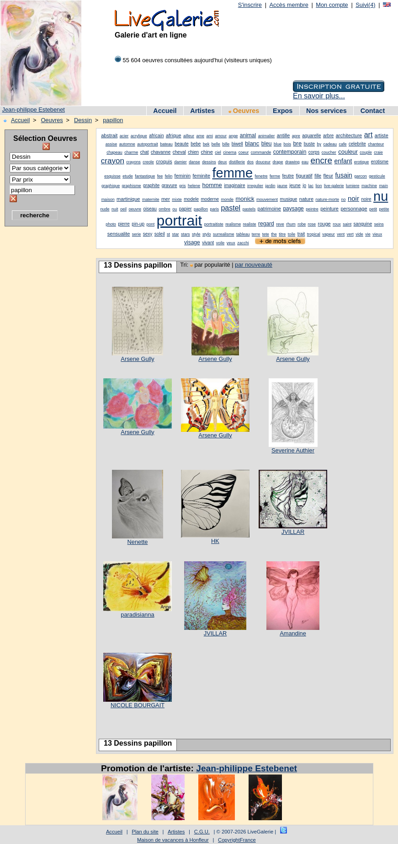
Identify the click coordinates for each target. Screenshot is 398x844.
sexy (148, 234)
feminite (202, 175)
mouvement (267, 199)
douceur (263, 162)
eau (305, 162)
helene (194, 185)
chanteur (376, 144)
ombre (164, 209)
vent (341, 234)
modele (191, 199)
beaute (182, 143)
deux (222, 162)
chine (207, 152)
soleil (159, 234)
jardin (270, 185)
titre (282, 234)
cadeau (330, 144)
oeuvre (134, 209)
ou (174, 209)
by (319, 144)
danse (194, 162)
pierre (124, 223)
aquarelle (311, 135)
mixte (177, 199)
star (175, 234)
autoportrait (147, 144)
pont (151, 224)
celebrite (357, 143)
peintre (312, 209)
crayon (112, 160)
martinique (128, 199)
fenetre (261, 176)
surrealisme (223, 234)
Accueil (164, 110)
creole (148, 162)
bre (297, 143)
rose (312, 224)
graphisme (131, 185)
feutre (288, 175)
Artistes (202, 110)
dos (250, 162)
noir (353, 198)
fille (317, 175)
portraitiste (213, 224)
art (368, 135)
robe (301, 224)
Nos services (326, 110)
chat (144, 152)
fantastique (145, 176)
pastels (249, 209)
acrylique (139, 136)
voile (220, 243)
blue (277, 144)
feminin (183, 175)
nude (104, 209)
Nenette (137, 541)
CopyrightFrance (237, 840)
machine (369, 185)
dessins (209, 162)
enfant (343, 161)
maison (108, 199)
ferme (275, 176)
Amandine (293, 633)
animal (248, 135)
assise (111, 144)
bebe (196, 143)
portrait (179, 220)
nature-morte (327, 199)
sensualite (118, 234)
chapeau (114, 152)
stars (185, 234)
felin (169, 176)
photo (111, 224)
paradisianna (137, 614)
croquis (164, 161)
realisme (233, 224)
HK (215, 541)
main (383, 185)
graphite (151, 185)
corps (313, 152)
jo (304, 185)
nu (380, 196)
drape (278, 162)
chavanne (160, 152)
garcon (360, 176)
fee (160, 176)
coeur (244, 152)
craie (378, 152)
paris (214, 209)
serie (136, 234)
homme (212, 185)
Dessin (83, 120)
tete (265, 234)
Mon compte (332, 4)
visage (192, 242)
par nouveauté (253, 264)
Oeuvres (244, 110)
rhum (291, 224)
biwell (237, 143)
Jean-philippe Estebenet (33, 109)
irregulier (255, 185)
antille (283, 135)
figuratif (304, 175)
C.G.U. (202, 831)
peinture (329, 208)
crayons (133, 162)
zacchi (243, 243)
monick (244, 198)
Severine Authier (292, 450)
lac (311, 185)
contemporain (290, 152)
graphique (110, 185)
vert (350, 234)
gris (182, 185)
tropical (313, 234)
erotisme (379, 161)
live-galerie (334, 185)
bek (206, 144)
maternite (150, 199)
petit (373, 209)
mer (165, 199)
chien (193, 152)
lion (318, 185)
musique (288, 199)
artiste (381, 135)
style (196, 234)
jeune (294, 185)
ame (200, 136)
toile (292, 234)
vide (359, 234)
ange (233, 136)
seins (379, 224)
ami (209, 136)
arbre (328, 135)
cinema (229, 152)
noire (366, 199)
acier (124, 136)
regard (266, 223)
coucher (329, 152)
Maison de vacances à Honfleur (173, 840)
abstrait (109, 135)
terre (256, 234)
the (274, 234)
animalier (266, 136)
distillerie (237, 162)
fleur (328, 175)
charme (131, 152)
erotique (361, 162)
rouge (324, 223)
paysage (293, 208)
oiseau (149, 208)
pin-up (138, 223)
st (168, 234)
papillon (113, 120)
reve (280, 224)
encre (321, 160)
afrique (173, 135)
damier (180, 162)
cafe (343, 144)
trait (301, 234)
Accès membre (288, 4)
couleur (348, 151)
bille (225, 144)
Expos (282, 110)
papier (185, 208)
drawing (292, 162)
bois (287, 144)
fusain (343, 175)
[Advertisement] (41, 368)
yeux (231, 243)
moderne (210, 199)
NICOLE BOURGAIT (138, 705)
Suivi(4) (365, 4)
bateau (166, 144)
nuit (114, 209)
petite (384, 209)
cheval (179, 152)
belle (216, 144)
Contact (373, 110)
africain (156, 135)
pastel (230, 208)
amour (221, 136)
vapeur (328, 234)
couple (366, 152)
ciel (218, 152)
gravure (169, 185)
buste (309, 143)
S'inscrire (250, 4)
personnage (353, 208)
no (343, 199)
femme (232, 173)
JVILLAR (293, 531)
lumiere (353, 185)
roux (337, 224)
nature (306, 199)
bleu (266, 143)
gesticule (377, 176)
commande (261, 152)
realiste (249, 224)
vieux (377, 234)
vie (368, 234)
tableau (243, 234)
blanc (252, 143)
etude (127, 176)
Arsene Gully (137, 358)
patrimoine (269, 208)
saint (347, 224)
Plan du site (145, 831)
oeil (123, 209)
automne (127, 144)
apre (296, 136)
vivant (208, 242)
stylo (206, 234)
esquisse (112, 176)
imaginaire (234, 185)
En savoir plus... (319, 96)
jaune (282, 185)
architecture (349, 135)
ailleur (188, 136)
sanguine (363, 223)
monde (227, 199)
